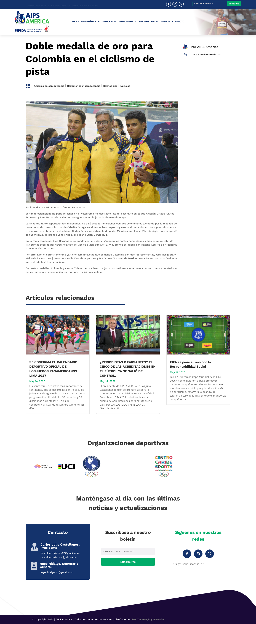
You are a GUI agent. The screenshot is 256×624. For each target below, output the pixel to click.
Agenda (165, 21)
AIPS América (88, 21)
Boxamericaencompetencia (83, 85)
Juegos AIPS (126, 21)
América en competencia (49, 85)
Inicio (75, 21)
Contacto (178, 21)
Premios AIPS (146, 21)
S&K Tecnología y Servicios (148, 619)
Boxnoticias (110, 85)
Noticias (107, 21)
